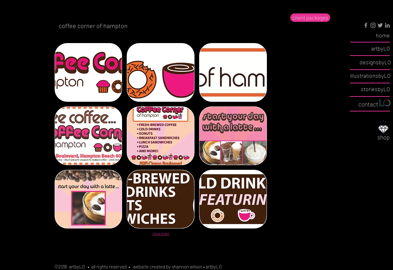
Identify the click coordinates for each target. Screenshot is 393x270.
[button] (88, 72)
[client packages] (310, 17)
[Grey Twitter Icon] (380, 25)
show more (160, 233)
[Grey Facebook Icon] (365, 25)
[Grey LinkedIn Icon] (387, 25)
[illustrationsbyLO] (370, 76)
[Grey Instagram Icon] (373, 25)
